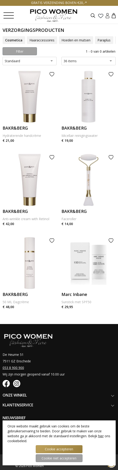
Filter (19, 51)
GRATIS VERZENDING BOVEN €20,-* (59, 2)
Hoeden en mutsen (75, 40)
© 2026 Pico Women (29, 466)
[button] (114, 15)
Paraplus (104, 40)
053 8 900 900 (13, 367)
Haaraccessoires (41, 40)
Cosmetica (13, 40)
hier (101, 436)
